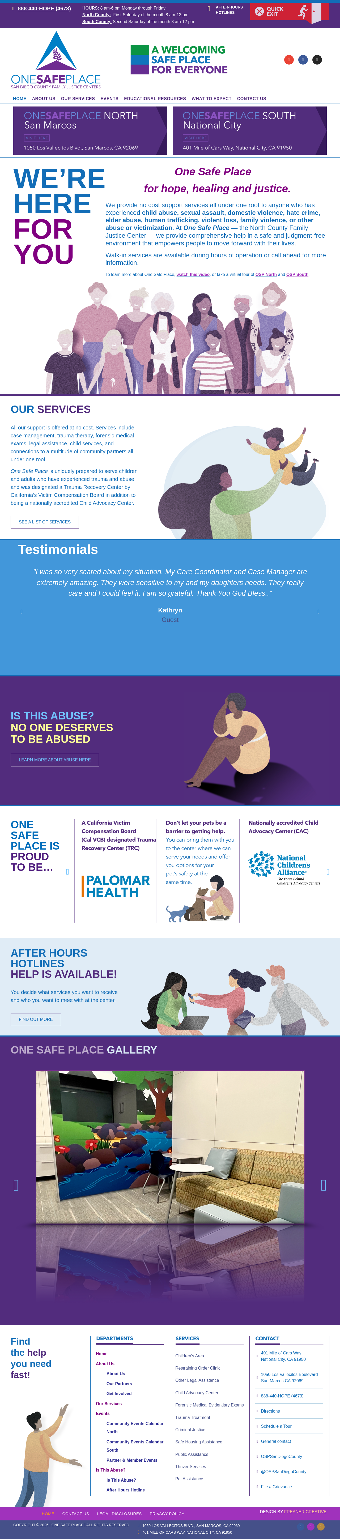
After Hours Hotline (126, 1490)
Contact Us (251, 98)
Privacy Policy (167, 1513)
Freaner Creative (305, 1512)
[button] (22, 611)
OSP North (266, 274)
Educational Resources (155, 98)
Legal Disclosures (119, 1513)
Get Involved (119, 1393)
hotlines (225, 12)
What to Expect (212, 98)
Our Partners (119, 1384)
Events (110, 98)
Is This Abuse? (110, 1470)
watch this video (193, 274)
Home (19, 98)
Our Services (78, 98)
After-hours (229, 7)
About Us (43, 98)
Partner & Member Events (132, 1460)
